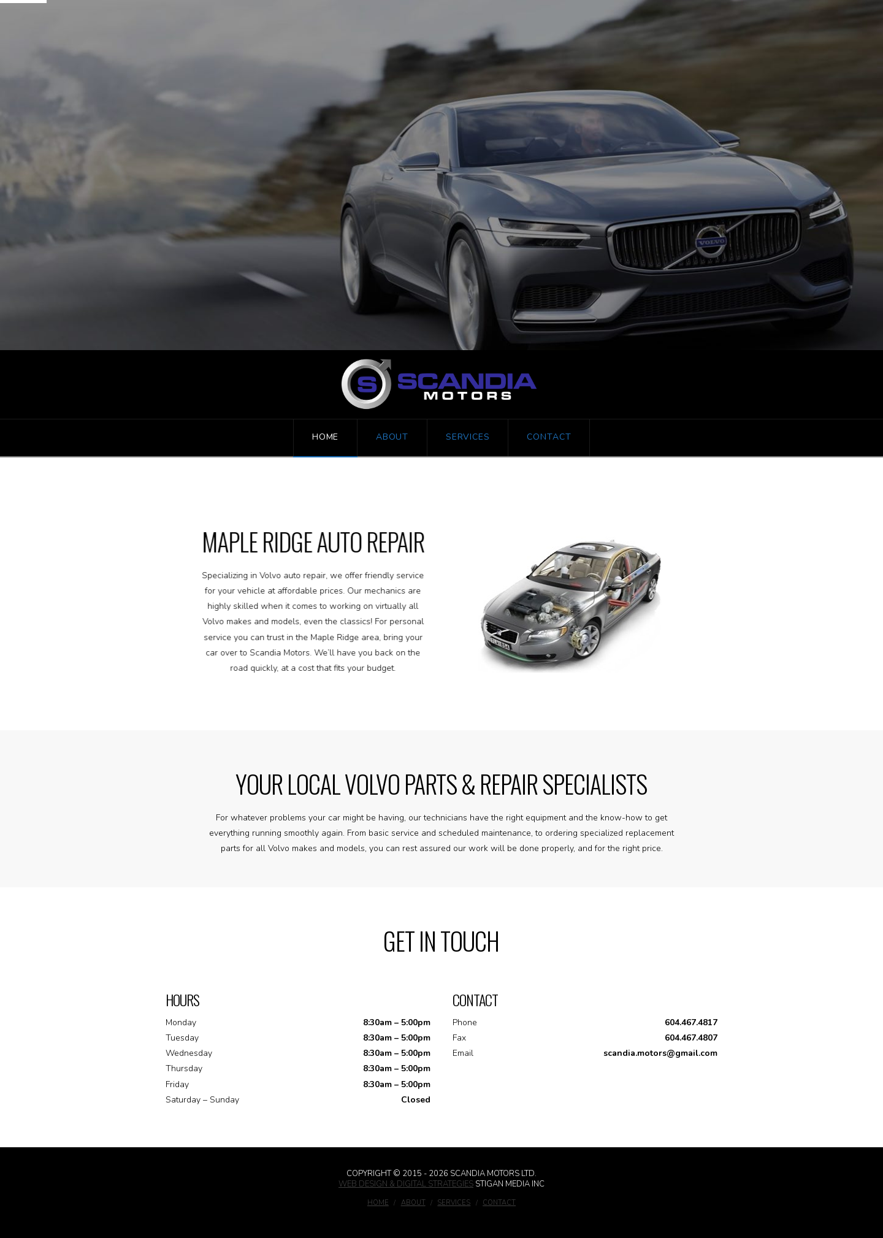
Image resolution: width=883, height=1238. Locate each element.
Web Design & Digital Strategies (405, 1184)
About (413, 1203)
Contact (499, 1203)
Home (378, 1203)
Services (453, 1203)
